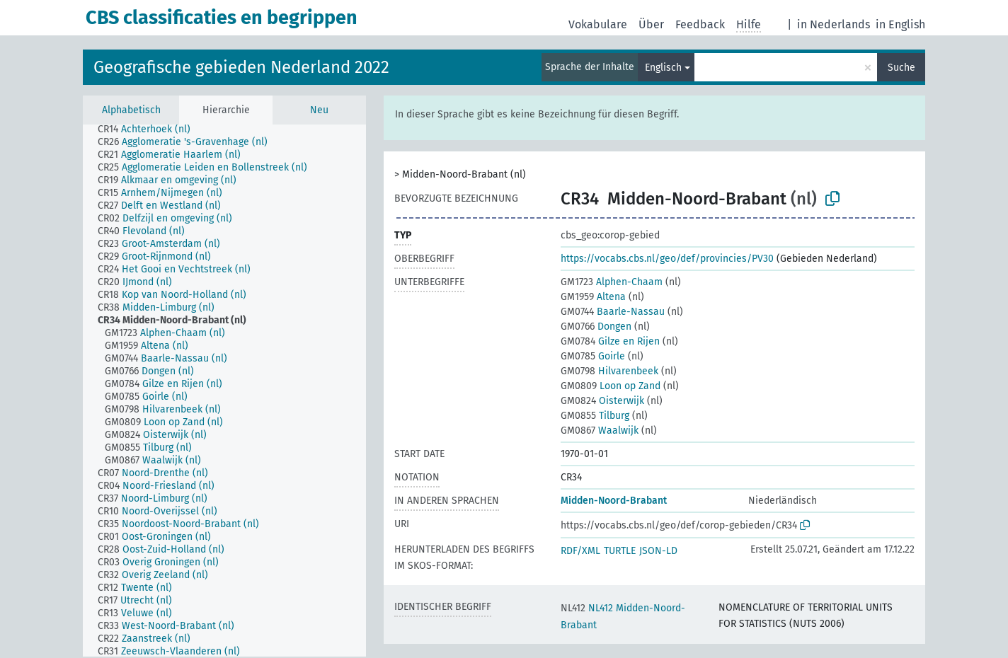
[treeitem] (150, 129)
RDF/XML (580, 551)
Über (651, 24)
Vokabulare (597, 24)
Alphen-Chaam (612, 282)
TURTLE (620, 551)
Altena (593, 297)
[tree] (224, 391)
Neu (319, 110)
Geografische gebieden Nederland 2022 (241, 67)
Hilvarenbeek (609, 371)
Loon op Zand (610, 386)
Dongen (596, 327)
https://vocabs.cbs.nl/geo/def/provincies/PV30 (667, 259)
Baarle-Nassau (613, 312)
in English (900, 24)
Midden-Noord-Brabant (614, 501)
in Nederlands (833, 24)
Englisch (663, 68)
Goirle (593, 356)
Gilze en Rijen (610, 341)
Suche (901, 68)
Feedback (700, 24)
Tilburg (595, 416)
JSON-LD (658, 551)
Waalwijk (599, 431)
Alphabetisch (131, 110)
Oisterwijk (602, 401)
